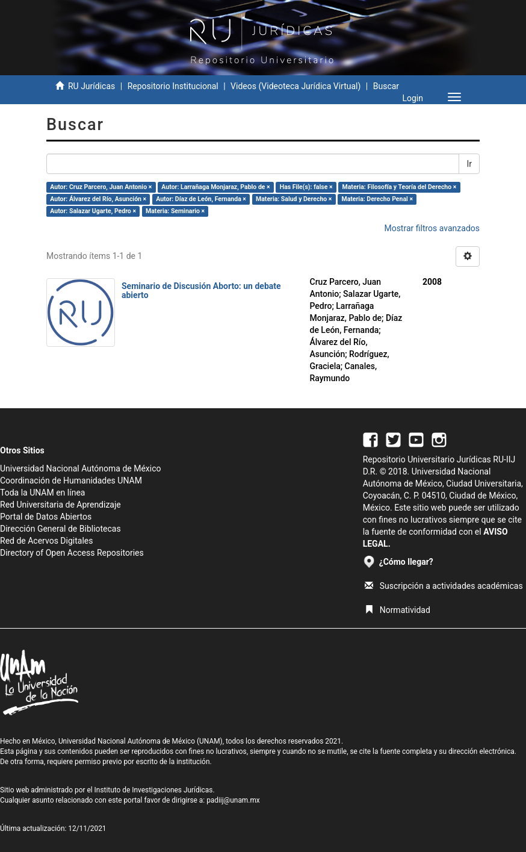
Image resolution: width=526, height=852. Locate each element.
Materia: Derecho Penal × (376, 199)
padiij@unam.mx (233, 800)
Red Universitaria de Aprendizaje (60, 504)
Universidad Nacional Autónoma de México (80, 468)
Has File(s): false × (306, 187)
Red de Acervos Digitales (46, 541)
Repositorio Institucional (173, 86)
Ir (469, 164)
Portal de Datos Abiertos (45, 516)
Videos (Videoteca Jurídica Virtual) (295, 86)
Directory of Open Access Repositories (72, 553)
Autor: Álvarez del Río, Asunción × (98, 199)
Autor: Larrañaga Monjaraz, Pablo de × (215, 187)
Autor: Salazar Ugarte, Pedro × (93, 211)
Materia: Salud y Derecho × (294, 199)
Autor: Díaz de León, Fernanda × (201, 199)
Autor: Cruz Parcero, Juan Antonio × (101, 187)
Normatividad (397, 610)
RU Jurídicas (91, 86)
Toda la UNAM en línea (42, 492)
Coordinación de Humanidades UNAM (71, 480)
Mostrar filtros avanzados (432, 228)
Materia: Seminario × (175, 211)
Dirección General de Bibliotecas (60, 528)
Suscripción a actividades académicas (444, 586)
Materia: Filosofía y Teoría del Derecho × (399, 187)
